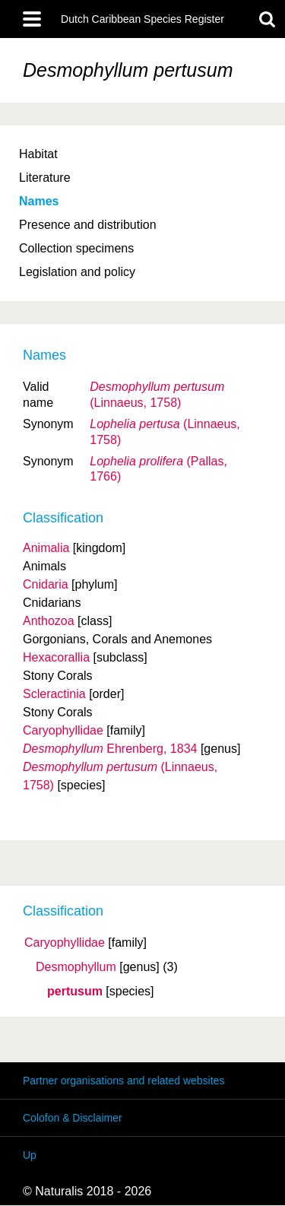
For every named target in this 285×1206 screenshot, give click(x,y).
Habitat (38, 154)
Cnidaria (45, 584)
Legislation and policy (77, 271)
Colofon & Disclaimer (72, 1118)
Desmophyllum (76, 967)
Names (39, 201)
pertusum (75, 991)
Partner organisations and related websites (123, 1080)
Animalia (46, 547)
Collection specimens (76, 248)
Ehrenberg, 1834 (110, 748)
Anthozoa (48, 620)
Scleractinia (54, 693)
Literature (45, 177)
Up (29, 1155)
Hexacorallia (56, 657)
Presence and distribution (88, 224)
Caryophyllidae (64, 943)
